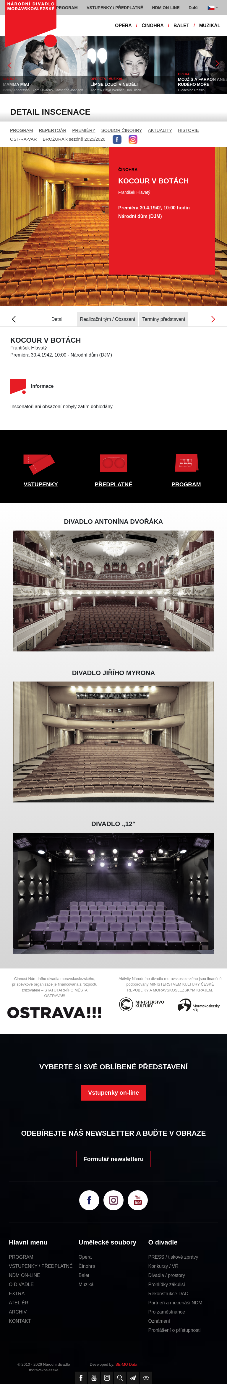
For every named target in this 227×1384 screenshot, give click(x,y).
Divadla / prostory (166, 1275)
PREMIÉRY (83, 130)
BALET (181, 25)
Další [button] (193, 7)
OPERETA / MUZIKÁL (106, 79)
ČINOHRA (153, 25)
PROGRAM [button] (67, 7)
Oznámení (159, 1321)
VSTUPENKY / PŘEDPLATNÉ (40, 1266)
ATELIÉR (18, 1302)
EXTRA (17, 1293)
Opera (85, 1257)
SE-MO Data (126, 1364)
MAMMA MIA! (16, 84)
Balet (84, 1275)
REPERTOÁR (53, 130)
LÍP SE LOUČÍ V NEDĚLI (114, 84)
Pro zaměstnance (166, 1311)
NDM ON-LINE (24, 1275)
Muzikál (87, 1284)
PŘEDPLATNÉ (113, 484)
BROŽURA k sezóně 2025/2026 (74, 139)
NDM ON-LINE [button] (165, 7)
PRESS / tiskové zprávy (173, 1257)
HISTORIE (188, 130)
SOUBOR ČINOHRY (121, 130)
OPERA (123, 25)
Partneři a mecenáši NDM (175, 1302)
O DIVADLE (21, 1284)
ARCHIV (18, 1311)
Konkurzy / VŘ (163, 1266)
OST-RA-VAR (23, 139)
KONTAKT (20, 1321)
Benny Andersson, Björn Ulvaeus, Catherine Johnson (43, 90)
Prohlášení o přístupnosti (174, 1330)
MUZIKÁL (209, 25)
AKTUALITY (160, 130)
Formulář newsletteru (113, 1159)
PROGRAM (21, 130)
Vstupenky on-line (113, 1092)
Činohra (87, 1266)
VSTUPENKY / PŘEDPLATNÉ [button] (115, 7)
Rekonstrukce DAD (168, 1293)
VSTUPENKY (41, 484)
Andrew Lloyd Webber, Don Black (115, 90)
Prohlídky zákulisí (166, 1284)
